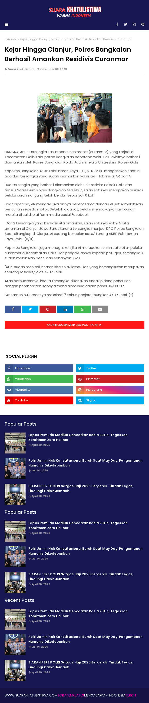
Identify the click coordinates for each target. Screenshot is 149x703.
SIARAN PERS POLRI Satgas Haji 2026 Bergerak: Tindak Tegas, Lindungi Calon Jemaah (81, 488)
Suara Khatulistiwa (20, 69)
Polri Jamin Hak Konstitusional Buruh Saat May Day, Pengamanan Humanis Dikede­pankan (85, 463)
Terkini (130, 695)
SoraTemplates (70, 695)
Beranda (11, 39)
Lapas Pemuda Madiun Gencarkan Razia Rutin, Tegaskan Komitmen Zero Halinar (78, 437)
